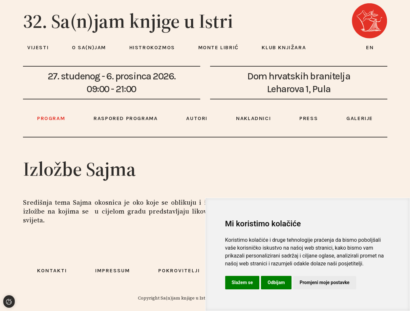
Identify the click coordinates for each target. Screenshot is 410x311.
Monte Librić (218, 47)
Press (308, 118)
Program (51, 118)
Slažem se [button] (242, 282)
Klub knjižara (284, 47)
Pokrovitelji (179, 270)
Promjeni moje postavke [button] (325, 282)
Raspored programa (126, 118)
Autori (196, 118)
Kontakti (52, 270)
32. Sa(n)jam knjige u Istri (128, 21)
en (370, 47)
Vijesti (38, 47)
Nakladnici (253, 118)
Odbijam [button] (276, 282)
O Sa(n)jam (89, 47)
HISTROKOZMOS (152, 47)
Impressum (112, 270)
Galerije (359, 118)
